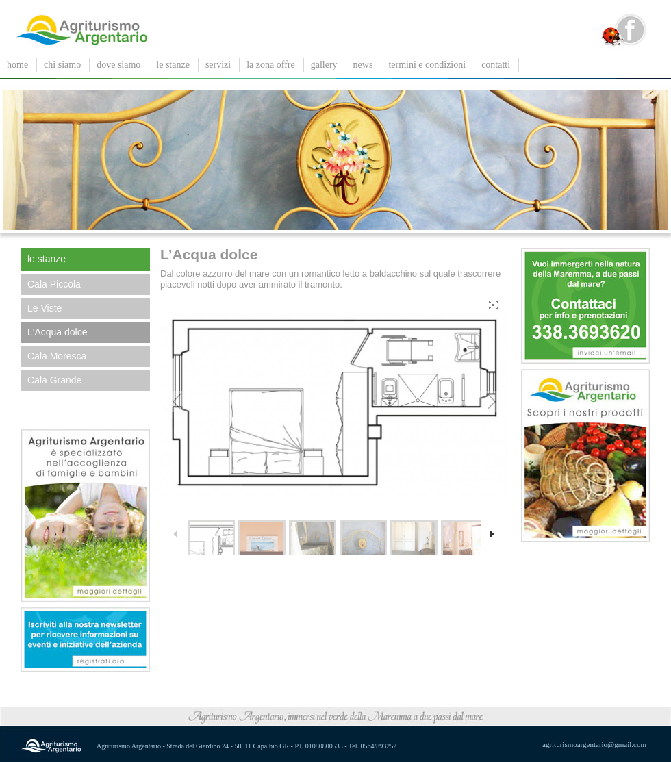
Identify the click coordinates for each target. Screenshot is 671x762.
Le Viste (44, 308)
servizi (218, 65)
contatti (495, 65)
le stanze (173, 65)
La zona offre (270, 65)
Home (17, 65)
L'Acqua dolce (57, 332)
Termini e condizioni (427, 65)
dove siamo (118, 65)
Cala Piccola (54, 284)
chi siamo (62, 65)
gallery (324, 65)
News (363, 65)
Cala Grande (54, 379)
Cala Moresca (56, 356)
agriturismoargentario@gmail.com (594, 744)
